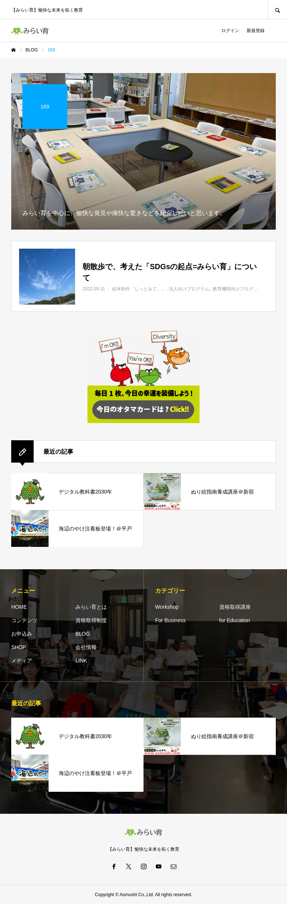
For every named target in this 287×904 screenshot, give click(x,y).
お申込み (21, 634)
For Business (170, 620)
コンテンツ (24, 620)
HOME (19, 607)
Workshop (167, 607)
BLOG (82, 634)
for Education (234, 620)
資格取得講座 (235, 607)
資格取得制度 (91, 620)
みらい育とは (91, 607)
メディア (21, 661)
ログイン (230, 30)
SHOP (18, 647)
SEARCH (277, 9)
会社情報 (85, 647)
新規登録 (256, 30)
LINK (81, 661)
